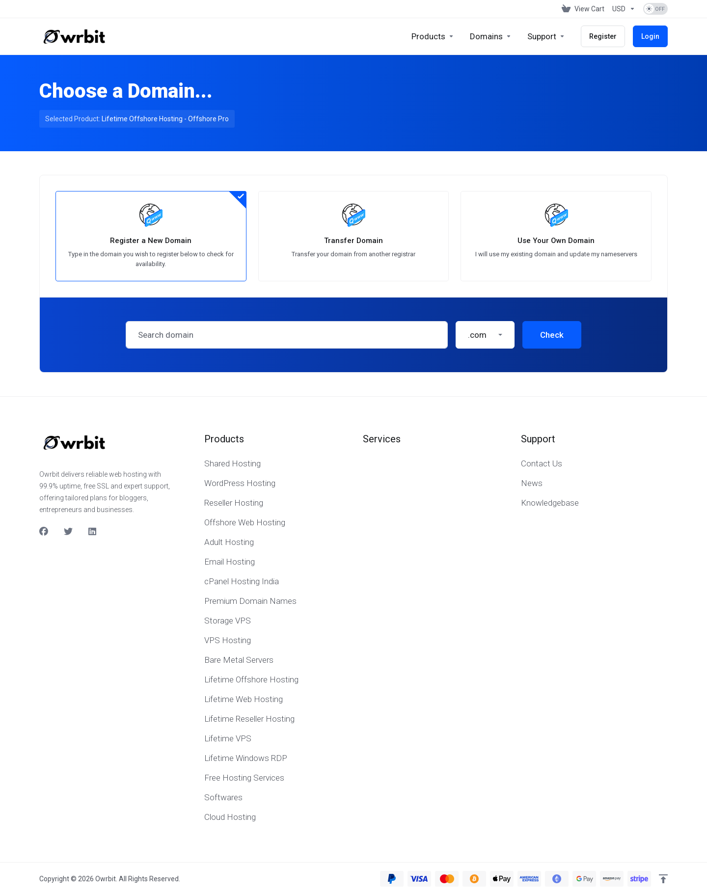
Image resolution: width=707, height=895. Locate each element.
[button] (485, 335)
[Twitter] (68, 531)
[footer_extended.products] (433, 36)
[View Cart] (583, 9)
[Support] (546, 36)
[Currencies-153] (623, 9)
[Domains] (490, 36)
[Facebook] (43, 531)
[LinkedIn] (93, 531)
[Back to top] (663, 878)
